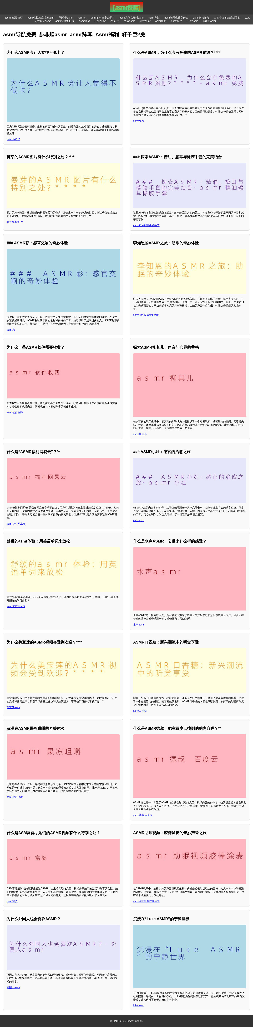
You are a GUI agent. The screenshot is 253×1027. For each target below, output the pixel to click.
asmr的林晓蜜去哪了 (103, 17)
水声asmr (138, 624)
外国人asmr (13, 987)
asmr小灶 (138, 520)
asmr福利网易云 (16, 523)
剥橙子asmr (66, 17)
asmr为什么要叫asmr (131, 17)
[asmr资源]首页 (14, 17)
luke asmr (138, 1005)
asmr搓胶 (160, 21)
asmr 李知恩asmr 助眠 (146, 315)
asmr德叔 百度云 (142, 815)
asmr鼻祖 (154, 17)
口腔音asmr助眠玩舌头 (227, 17)
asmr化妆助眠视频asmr (40, 17)
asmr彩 (11, 329)
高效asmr (145, 21)
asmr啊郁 (84, 21)
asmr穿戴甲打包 (65, 21)
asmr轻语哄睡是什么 (176, 17)
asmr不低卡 (13, 139)
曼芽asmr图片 (15, 222)
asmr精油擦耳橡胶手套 (146, 225)
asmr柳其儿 (140, 434)
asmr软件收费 (15, 412)
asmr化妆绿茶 (201, 17)
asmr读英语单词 (16, 606)
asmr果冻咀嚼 (15, 797)
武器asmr (129, 21)
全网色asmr (209, 21)
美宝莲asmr (13, 707)
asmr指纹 (176, 21)
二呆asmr (192, 21)
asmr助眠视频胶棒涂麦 (146, 901)
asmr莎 (82, 17)
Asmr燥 (114, 21)
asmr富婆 (12, 901)
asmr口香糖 (140, 710)
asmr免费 (138, 121)
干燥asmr (100, 21)
